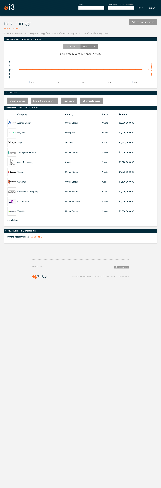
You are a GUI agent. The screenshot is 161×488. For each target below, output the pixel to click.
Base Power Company (27, 191)
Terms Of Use (110, 276)
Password (112, 4)
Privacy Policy (124, 276)
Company (22, 114)
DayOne (21, 132)
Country (69, 114)
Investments (89, 46)
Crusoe (20, 172)
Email (80, 4)
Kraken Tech (23, 201)
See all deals (12, 220)
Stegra (20, 142)
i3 (9, 7)
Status (105, 114)
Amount (123, 114)
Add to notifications (143, 22)
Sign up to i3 (36, 236)
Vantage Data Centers (27, 152)
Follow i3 (121, 267)
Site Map (98, 276)
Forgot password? (127, 4)
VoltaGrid (21, 211)
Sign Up (152, 8)
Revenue (71, 46)
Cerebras (21, 181)
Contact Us (37, 267)
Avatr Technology (25, 162)
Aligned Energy (24, 122)
